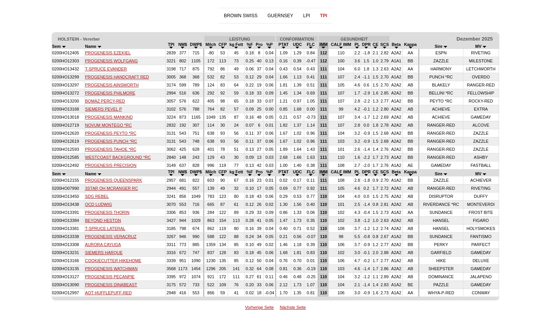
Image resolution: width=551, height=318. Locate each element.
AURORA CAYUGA (103, 244)
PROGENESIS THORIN (107, 212)
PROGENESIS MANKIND (109, 117)
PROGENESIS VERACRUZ (110, 236)
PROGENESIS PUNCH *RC (111, 141)
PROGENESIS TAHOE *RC (110, 149)
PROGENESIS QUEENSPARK (113, 180)
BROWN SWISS (241, 15)
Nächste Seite (293, 307)
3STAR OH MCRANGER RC (111, 188)
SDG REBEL (97, 196)
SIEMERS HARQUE (103, 252)
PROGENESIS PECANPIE (109, 276)
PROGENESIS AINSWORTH (112, 85)
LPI (306, 15)
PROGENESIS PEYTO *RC (110, 133)
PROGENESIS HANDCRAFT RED (117, 77)
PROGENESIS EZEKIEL (107, 53)
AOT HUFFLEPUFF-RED (108, 292)
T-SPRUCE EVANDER (106, 69)
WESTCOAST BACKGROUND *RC (118, 157)
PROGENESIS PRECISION (110, 165)
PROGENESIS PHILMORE (110, 93)
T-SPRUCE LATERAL (105, 228)
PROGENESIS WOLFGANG (111, 61)
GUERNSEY (280, 15)
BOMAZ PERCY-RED (105, 101)
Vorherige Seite (259, 307)
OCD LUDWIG (98, 204)
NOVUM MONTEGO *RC (108, 125)
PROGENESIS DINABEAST (111, 284)
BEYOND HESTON (103, 220)
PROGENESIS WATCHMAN (111, 268)
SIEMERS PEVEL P (103, 109)
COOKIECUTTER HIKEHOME (113, 260)
